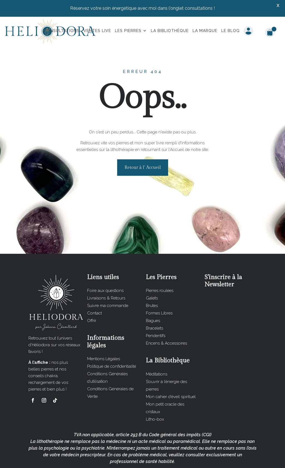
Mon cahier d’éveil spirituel (171, 375)
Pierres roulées (159, 269)
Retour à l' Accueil (142, 146)
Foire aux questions (105, 269)
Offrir (91, 299)
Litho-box (155, 398)
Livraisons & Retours (106, 277)
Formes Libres (159, 292)
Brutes (152, 284)
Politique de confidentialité (111, 345)
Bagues (153, 299)
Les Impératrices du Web (180, 459)
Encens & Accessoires (166, 322)
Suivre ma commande (107, 284)
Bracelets (154, 307)
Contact (94, 292)
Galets (152, 277)
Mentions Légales (103, 337)
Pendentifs (155, 314)
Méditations (156, 353)
